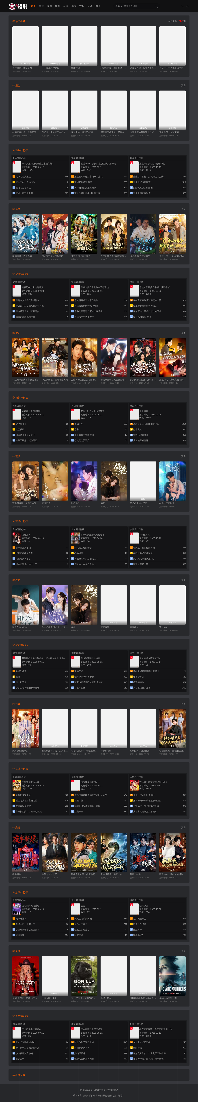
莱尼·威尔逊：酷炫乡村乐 (24, 998)
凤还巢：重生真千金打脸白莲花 (55, 132)
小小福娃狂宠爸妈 (50, 68)
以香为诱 (75, 503)
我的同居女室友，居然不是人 (143, 379)
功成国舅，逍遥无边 (22, 256)
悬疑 (89, 6)
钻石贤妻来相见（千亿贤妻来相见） (55, 627)
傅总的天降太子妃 (138, 503)
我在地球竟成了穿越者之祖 (25, 379)
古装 (81, 6)
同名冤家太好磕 (20, 627)
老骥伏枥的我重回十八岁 (142, 132)
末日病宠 (163, 627)
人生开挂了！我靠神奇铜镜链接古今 (114, 256)
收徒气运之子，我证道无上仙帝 (84, 750)
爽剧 (57, 6)
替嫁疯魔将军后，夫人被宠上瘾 (55, 750)
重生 (41, 6)
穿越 (49, 6)
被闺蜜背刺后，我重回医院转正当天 (25, 132)
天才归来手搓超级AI (22, 68)
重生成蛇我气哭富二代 (111, 874)
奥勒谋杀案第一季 (168, 998)
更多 (183, 85)
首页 (33, 6)
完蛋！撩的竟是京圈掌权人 (84, 379)
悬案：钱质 (135, 874)
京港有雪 (46, 503)
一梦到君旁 (106, 750)
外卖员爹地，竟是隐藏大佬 (55, 379)
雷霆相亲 (134, 627)
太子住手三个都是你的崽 (171, 68)
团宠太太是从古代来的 (52, 256)
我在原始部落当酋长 (81, 256)
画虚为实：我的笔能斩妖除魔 (172, 874)
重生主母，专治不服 (169, 132)
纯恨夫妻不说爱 (166, 503)
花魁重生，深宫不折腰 (82, 132)
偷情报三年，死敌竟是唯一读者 (114, 379)
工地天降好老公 (49, 998)
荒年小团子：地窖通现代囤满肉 (172, 256)
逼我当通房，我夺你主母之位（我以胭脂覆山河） (143, 68)
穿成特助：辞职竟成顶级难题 (172, 379)
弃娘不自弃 (106, 998)
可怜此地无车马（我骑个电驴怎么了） (143, 998)
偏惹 (103, 503)
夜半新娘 (16, 874)
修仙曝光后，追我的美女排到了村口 (172, 750)
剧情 (97, 6)
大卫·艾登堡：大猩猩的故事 (84, 998)
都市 (73, 6)
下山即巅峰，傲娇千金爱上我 (25, 503)
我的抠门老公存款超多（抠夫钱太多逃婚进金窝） (114, 68)
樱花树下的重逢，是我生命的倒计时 (114, 132)
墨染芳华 (75, 68)
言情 (65, 6)
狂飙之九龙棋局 (49, 874)
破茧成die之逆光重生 (140, 256)
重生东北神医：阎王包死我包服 (84, 874)
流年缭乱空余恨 (20, 750)
